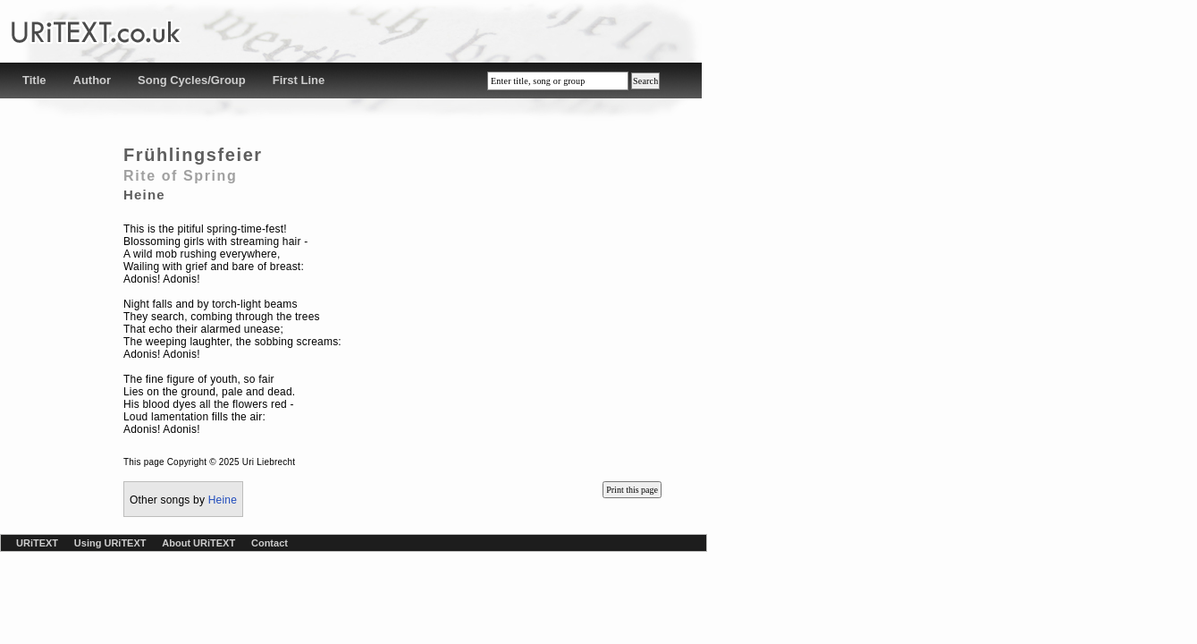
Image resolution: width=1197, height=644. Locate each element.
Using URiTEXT (110, 543)
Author (92, 80)
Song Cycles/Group (192, 80)
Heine (222, 500)
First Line (299, 80)
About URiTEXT (198, 543)
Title (34, 80)
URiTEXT (37, 543)
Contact (269, 543)
